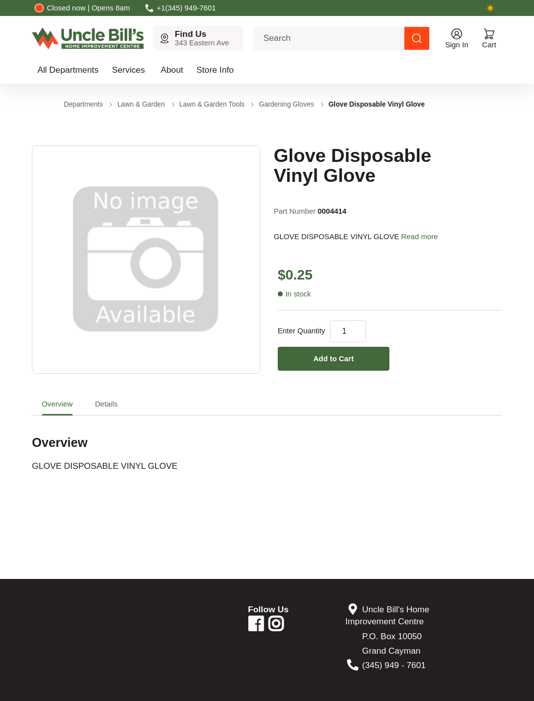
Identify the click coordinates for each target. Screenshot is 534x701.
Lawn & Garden (141, 104)
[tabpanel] (267, 444)
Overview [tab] (57, 404)
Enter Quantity (301, 331)
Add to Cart (333, 359)
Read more (419, 237)
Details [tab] (106, 404)
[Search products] (416, 38)
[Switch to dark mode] (490, 8)
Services (128, 70)
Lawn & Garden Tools (212, 104)
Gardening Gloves (286, 104)
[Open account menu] (457, 38)
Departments (83, 104)
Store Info (215, 70)
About (172, 70)
